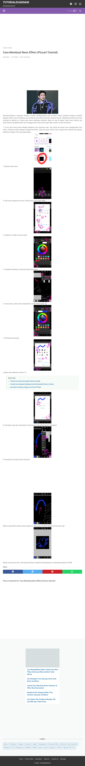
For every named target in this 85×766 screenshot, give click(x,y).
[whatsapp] (72, 572)
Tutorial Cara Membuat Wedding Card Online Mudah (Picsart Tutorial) (32, 384)
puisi (40, 747)
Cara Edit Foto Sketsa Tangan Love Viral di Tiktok (25, 387)
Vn (74, 747)
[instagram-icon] (75, 4)
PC (12, 747)
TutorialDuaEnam (16, 2)
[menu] (5, 10)
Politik (34, 747)
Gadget (21, 744)
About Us (46, 759)
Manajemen (42, 744)
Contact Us (54, 759)
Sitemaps (63, 759)
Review (52, 747)
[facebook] (13, 572)
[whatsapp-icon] (80, 4)
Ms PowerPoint (73, 744)
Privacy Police (29, 759)
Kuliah (35, 744)
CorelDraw (13, 744)
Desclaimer (38, 759)
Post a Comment (25, 57)
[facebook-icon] (71, 4)
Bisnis (6, 744)
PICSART (27, 747)
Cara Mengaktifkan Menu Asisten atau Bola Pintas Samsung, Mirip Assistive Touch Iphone (42, 672)
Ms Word (6, 747)
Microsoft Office (53, 744)
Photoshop (19, 747)
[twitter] (33, 572)
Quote (46, 747)
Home (21, 759)
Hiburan (28, 744)
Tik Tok (59, 747)
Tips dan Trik (67, 747)
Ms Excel (63, 744)
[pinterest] (52, 572)
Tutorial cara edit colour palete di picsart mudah (25, 381)
